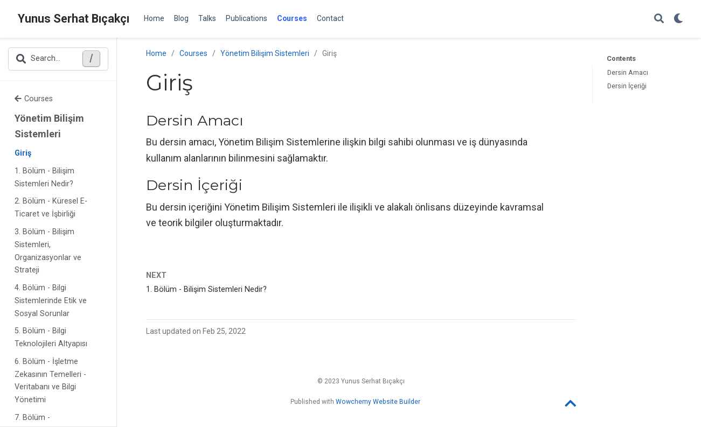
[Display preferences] (678, 19)
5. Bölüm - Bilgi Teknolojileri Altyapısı (51, 337)
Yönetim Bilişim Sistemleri (49, 126)
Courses (34, 98)
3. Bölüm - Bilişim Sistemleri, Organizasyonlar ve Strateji (48, 251)
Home (156, 53)
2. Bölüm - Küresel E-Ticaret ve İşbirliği (51, 208)
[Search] (659, 19)
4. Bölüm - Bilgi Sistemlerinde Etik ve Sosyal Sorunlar (51, 300)
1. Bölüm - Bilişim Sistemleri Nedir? (44, 177)
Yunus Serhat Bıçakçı (73, 18)
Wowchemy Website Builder (378, 401)
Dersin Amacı (627, 72)
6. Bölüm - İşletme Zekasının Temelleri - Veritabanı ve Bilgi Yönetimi (50, 380)
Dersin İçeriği (627, 86)
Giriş (23, 153)
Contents (621, 58)
